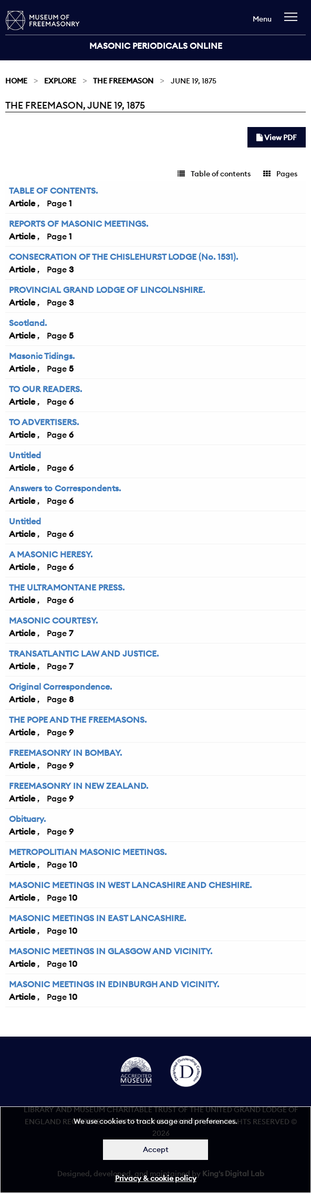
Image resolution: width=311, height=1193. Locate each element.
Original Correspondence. (60, 686)
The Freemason (123, 81)
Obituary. (27, 819)
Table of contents (214, 173)
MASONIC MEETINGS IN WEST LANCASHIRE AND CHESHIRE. (130, 885)
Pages (280, 173)
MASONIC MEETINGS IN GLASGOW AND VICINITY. (110, 951)
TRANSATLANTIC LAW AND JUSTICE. (84, 653)
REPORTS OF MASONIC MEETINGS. (78, 223)
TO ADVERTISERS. (44, 422)
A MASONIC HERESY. (50, 554)
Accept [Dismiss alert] (156, 1149)
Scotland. (28, 323)
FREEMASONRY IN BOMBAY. (65, 752)
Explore (60, 81)
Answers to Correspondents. (65, 488)
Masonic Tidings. (42, 356)
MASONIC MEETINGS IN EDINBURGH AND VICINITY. (114, 984)
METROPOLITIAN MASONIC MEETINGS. (88, 852)
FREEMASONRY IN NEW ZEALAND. (78, 785)
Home (16, 81)
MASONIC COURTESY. (53, 620)
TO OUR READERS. (45, 389)
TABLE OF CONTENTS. (53, 190)
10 (73, 864)
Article (22, 203)
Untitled (25, 455)
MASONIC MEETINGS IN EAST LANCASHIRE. (97, 918)
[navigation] (293, 22)
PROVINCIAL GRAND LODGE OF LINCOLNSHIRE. (107, 289)
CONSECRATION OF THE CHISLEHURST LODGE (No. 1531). (123, 256)
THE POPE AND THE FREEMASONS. (78, 719)
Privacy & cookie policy (155, 1178)
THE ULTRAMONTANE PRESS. (67, 587)
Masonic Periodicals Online (155, 45)
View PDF (276, 137)
